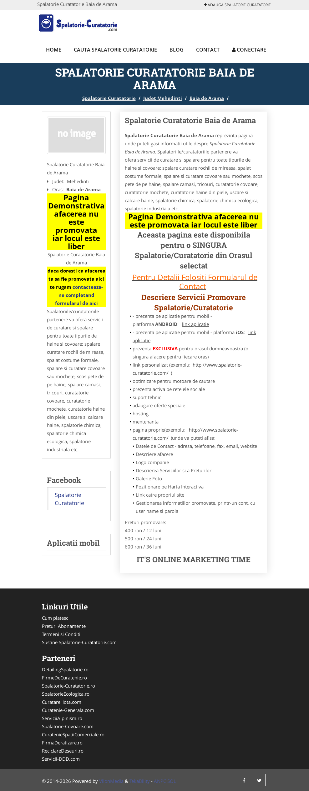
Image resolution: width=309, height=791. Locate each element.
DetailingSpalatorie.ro (65, 669)
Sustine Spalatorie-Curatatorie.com (79, 642)
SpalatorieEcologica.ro (65, 694)
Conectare (249, 49)
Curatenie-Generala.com (68, 710)
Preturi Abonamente (64, 626)
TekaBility (139, 781)
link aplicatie (195, 324)
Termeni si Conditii (62, 634)
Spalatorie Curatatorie (109, 98)
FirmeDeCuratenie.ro (64, 677)
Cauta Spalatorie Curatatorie (115, 49)
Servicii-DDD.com (61, 759)
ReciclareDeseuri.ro (63, 751)
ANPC (160, 781)
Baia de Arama (207, 98)
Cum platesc (55, 618)
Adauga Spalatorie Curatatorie (237, 5)
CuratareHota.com (61, 702)
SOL (171, 781)
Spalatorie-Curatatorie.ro (68, 686)
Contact (208, 49)
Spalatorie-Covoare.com (68, 726)
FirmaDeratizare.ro (62, 742)
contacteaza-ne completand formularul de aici (79, 295)
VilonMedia (111, 781)
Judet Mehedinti (162, 98)
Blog (177, 49)
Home (53, 49)
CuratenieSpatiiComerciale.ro (73, 734)
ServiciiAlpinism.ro (62, 718)
